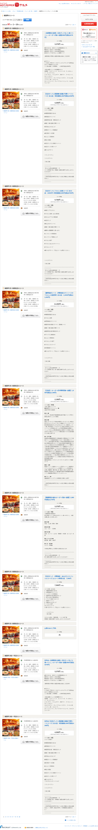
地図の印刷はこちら (30, 56)
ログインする (89, 19)
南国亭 (35, 11)
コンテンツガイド (77, 3)
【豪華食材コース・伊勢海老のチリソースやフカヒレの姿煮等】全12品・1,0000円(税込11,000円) (58, 295)
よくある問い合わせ (64, 3)
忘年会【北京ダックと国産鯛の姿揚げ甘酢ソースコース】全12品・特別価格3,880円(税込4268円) (59, 723)
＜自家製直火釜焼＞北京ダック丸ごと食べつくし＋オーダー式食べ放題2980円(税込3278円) (58, 35)
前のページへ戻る (6, 11)
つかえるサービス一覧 (88, 46)
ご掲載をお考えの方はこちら (41, 827)
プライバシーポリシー (77, 826)
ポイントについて (87, 44)
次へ (74, 24)
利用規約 (85, 826)
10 (19, 817)
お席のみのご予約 (50, 628)
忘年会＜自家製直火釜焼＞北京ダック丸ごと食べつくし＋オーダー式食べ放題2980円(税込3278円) (59, 662)
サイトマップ (68, 826)
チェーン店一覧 (28, 11)
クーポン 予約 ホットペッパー (91, 3)
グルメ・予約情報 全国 (18, 11)
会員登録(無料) (89, 24)
